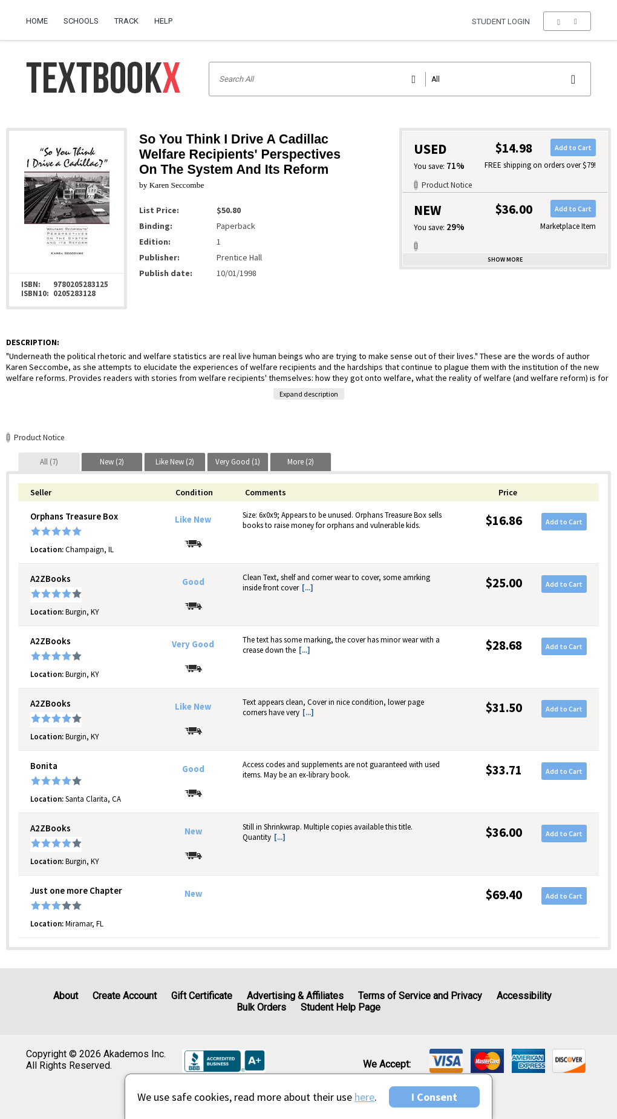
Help (163, 20)
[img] (446, 1061)
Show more (505, 259)
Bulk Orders (261, 1007)
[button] (567, 21)
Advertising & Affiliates (295, 996)
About (65, 996)
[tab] (49, 461)
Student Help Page (340, 1007)
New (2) (112, 462)
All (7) (49, 462)
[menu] (567, 21)
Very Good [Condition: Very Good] (193, 644)
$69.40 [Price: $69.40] (504, 894)
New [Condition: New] (193, 831)
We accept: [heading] (387, 1064)
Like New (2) (174, 462)
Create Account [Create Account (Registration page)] (125, 996)
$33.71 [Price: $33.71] (504, 770)
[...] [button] (307, 588)
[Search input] (400, 79)
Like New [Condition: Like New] (193, 519)
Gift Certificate (201, 996)
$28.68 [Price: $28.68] (504, 645)
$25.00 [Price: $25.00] (504, 583)
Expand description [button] (308, 393)
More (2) (300, 462)
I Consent (434, 1097)
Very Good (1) (237, 462)
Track (126, 20)
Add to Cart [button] (573, 147)
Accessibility (524, 996)
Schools (81, 20)
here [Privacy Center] (364, 1097)
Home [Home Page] (37, 20)
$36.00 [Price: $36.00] (504, 832)
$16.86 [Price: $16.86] (504, 520)
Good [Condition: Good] (193, 581)
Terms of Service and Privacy (420, 996)
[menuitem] (41, 16)
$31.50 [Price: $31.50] (504, 707)
